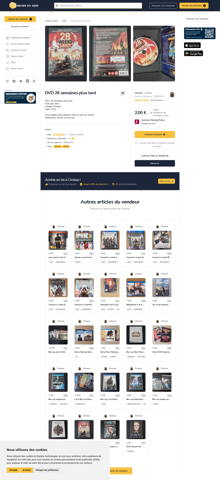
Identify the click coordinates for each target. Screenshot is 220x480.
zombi (65, 146)
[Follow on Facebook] (14, 81)
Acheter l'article (154, 134)
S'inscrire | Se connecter (163, 5)
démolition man (134, 404)
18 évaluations (157, 100)
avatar (155, 404)
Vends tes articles (194, 5)
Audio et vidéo (51, 21)
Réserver (154, 163)
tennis (78, 262)
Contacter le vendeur (155, 155)
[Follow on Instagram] (7, 81)
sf (76, 356)
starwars (131, 356)
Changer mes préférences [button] (47, 470)
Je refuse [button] (26, 470)
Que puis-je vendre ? (20, 26)
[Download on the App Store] (192, 45)
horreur (58, 146)
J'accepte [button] (13, 470)
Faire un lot (167, 181)
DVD (64, 21)
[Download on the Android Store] (193, 53)
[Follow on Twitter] (21, 81)
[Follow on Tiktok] (34, 81)
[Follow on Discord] (27, 81)
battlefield (138, 309)
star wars (141, 356)
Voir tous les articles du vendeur (110, 470)
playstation (60, 262)
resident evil (80, 404)
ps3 (103, 309)
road (103, 404)
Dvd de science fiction (81, 21)
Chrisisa (148, 93)
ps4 (51, 262)
